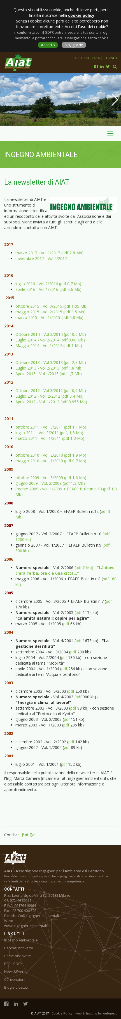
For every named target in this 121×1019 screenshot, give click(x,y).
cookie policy (81, 15)
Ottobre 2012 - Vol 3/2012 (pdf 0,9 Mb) (50, 390)
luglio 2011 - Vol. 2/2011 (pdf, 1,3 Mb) (49, 432)
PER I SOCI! (13, 963)
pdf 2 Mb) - (65, 570)
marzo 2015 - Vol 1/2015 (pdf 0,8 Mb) (49, 317)
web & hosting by (96, 1013)
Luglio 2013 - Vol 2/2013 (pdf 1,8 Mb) (49, 368)
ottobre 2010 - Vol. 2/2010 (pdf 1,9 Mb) (50, 455)
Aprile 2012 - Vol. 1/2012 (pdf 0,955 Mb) (51, 401)
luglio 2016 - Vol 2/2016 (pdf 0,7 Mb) (48, 283)
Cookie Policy (62, 1013)
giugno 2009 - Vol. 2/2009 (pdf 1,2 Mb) (50, 483)
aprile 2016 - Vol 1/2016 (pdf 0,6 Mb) (48, 289)
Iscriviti (110, 58)
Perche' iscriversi (18, 948)
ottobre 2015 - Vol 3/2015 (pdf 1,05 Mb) (51, 306)
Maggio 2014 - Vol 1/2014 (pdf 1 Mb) (48, 345)
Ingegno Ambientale (21, 940)
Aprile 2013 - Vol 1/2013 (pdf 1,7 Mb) (48, 373)
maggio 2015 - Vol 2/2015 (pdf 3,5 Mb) (50, 311)
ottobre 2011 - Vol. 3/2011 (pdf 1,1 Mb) (51, 427)
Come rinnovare (17, 956)
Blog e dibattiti (16, 987)
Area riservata (88, 58)
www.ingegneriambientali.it (27, 925)
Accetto (48, 44)
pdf (109, 601)
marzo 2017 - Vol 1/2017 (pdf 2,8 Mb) (49, 252)
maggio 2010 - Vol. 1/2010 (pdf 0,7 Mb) (50, 460)
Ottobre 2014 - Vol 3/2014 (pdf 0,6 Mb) (50, 334)
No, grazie (73, 44)
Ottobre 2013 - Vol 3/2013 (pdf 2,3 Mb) (50, 362)
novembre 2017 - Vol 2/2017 (41, 258)
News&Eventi (15, 971)
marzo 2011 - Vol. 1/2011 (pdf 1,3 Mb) (49, 438)
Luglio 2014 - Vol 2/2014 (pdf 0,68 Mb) (50, 340)
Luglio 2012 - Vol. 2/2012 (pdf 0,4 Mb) (49, 396)
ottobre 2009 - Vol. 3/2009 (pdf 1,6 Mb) (50, 477)
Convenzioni (14, 979)
